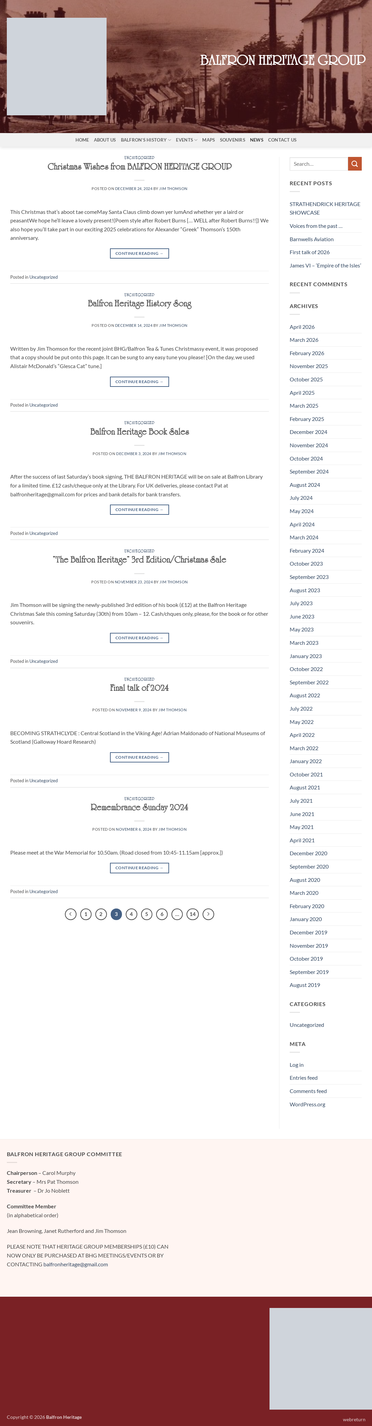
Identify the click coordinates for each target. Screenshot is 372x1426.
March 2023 (304, 642)
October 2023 (306, 563)
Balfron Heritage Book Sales (139, 433)
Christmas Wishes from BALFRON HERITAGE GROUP (139, 168)
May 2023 (302, 629)
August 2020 (305, 879)
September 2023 (309, 576)
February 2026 (307, 353)
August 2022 (305, 695)
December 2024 (308, 431)
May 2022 (302, 721)
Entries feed (304, 1077)
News (256, 140)
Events (186, 140)
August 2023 (305, 590)
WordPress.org (307, 1104)
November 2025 (309, 366)
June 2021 (302, 814)
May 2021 (302, 827)
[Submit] (355, 163)
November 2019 (309, 945)
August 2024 (305, 484)
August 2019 (305, 984)
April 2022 (302, 734)
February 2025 (307, 419)
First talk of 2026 (310, 252)
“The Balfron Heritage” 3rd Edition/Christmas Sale (139, 561)
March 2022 (304, 748)
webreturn (354, 1419)
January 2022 (306, 761)
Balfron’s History (146, 140)
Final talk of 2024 (139, 689)
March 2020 (304, 892)
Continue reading (139, 253)
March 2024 (304, 537)
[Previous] (71, 914)
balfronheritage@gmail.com (75, 1264)
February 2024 (307, 550)
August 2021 (305, 787)
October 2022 (306, 669)
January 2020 (306, 919)
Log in (297, 1064)
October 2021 (306, 774)
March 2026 (304, 339)
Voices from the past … (316, 225)
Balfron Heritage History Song (139, 305)
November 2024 (309, 445)
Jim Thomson (173, 188)
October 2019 (306, 958)
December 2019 (308, 932)
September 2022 (309, 682)
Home (82, 140)
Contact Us (282, 140)
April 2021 (302, 840)
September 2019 (309, 972)
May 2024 (302, 511)
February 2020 (307, 906)
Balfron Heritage (64, 1417)
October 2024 (306, 458)
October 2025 (306, 379)
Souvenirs (232, 140)
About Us (105, 140)
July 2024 (301, 497)
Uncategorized (139, 158)
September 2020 (309, 866)
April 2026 (302, 326)
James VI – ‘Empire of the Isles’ (325, 265)
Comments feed (308, 1091)
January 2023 (306, 656)
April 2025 (302, 392)
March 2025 (304, 405)
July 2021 (301, 800)
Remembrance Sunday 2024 (139, 809)
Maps (208, 140)
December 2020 (308, 853)
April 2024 (302, 524)
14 (193, 914)
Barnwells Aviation (312, 239)
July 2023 (301, 603)
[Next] (208, 914)
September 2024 (309, 471)
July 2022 (301, 708)
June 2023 (302, 616)
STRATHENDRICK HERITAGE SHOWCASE (325, 208)
